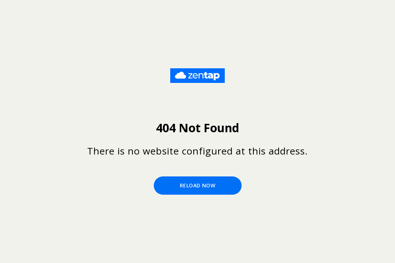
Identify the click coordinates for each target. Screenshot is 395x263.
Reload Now (197, 185)
